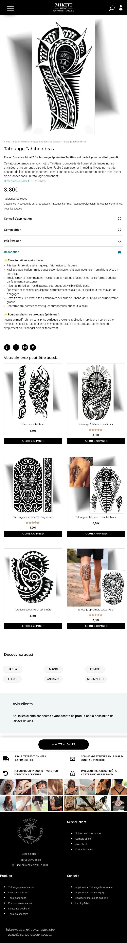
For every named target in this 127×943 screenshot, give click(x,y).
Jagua (12, 669)
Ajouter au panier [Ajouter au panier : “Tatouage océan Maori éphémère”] (33, 626)
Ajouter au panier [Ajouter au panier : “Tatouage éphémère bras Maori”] (96, 441)
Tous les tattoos (20, 141)
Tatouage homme (61, 203)
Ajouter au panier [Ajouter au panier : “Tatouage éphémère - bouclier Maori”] (96, 533)
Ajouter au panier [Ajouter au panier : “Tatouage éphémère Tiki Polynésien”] (33, 533)
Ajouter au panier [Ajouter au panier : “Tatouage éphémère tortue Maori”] (96, 626)
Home (7, 141)
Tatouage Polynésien (84, 203)
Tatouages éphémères (109, 203)
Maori (53, 669)
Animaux (53, 679)
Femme (95, 669)
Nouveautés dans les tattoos (46, 141)
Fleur (12, 679)
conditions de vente (27, 774)
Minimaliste (95, 679)
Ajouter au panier (63, 744)
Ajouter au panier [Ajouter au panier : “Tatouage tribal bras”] (33, 441)
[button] (10, 8)
